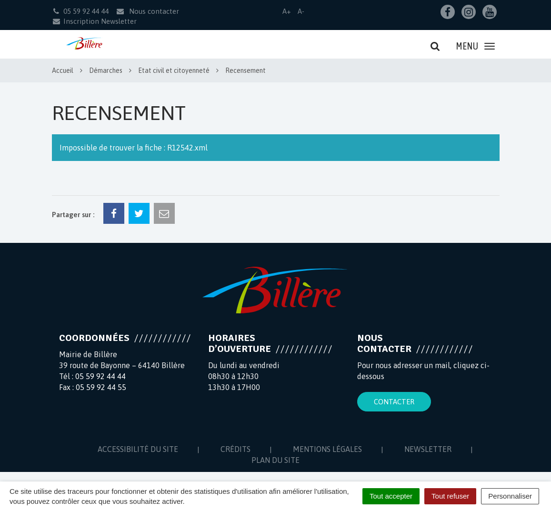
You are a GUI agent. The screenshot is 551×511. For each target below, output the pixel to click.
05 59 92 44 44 (100, 376)
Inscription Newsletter (94, 21)
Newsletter (427, 449)
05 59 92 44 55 (101, 387)
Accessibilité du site (138, 449)
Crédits (235, 449)
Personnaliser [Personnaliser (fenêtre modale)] (510, 496)
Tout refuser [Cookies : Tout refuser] (450, 496)
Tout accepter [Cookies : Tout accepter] (391, 496)
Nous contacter (147, 11)
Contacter (394, 402)
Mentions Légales (327, 449)
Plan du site (275, 460)
